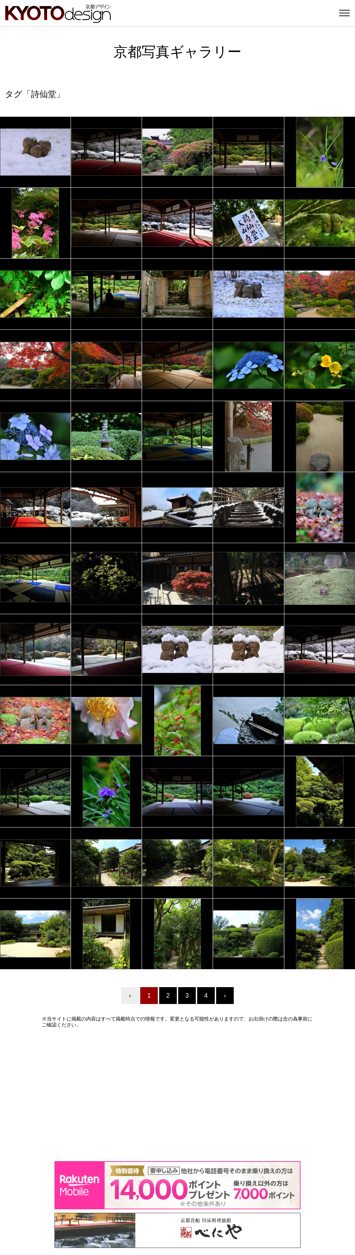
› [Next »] (225, 995)
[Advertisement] (177, 1094)
